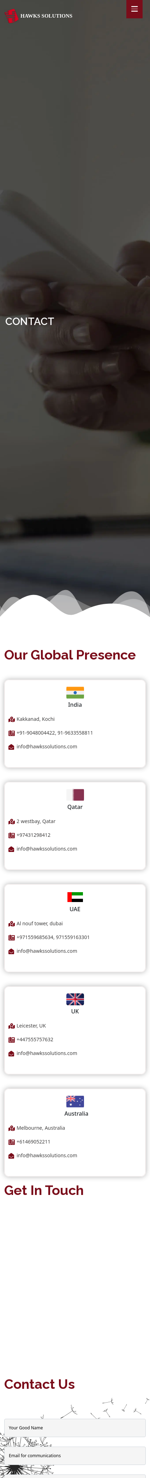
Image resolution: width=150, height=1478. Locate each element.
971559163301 (73, 937)
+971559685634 (35, 937)
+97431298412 (33, 835)
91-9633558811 (74, 732)
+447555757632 (35, 1039)
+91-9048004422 (36, 732)
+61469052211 (33, 1141)
